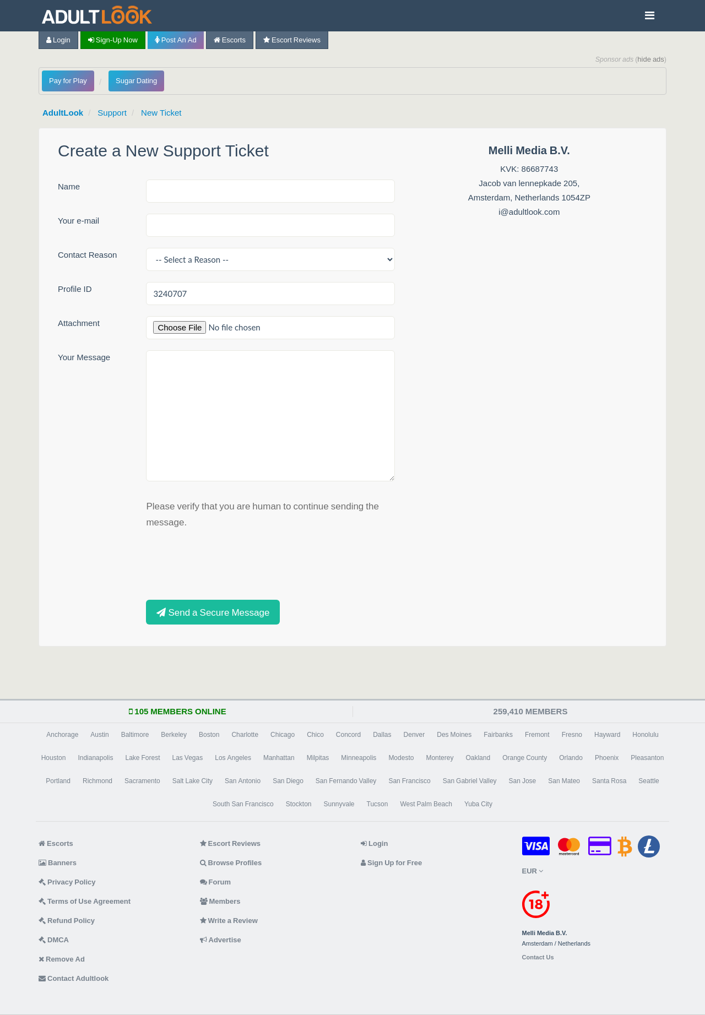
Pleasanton (647, 758)
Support (112, 112)
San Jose (522, 781)
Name (69, 186)
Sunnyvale (338, 804)
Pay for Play (68, 80)
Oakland (477, 758)
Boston (209, 734)
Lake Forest (142, 758)
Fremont (537, 734)
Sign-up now (113, 40)
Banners (58, 862)
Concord (348, 734)
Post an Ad (176, 40)
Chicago (282, 734)
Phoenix (607, 758)
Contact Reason (87, 255)
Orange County (524, 758)
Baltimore (135, 734)
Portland (58, 781)
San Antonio (243, 781)
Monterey (439, 758)
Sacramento (142, 781)
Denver (414, 734)
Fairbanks (498, 734)
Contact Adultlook (74, 978)
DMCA (54, 939)
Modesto (401, 758)
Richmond (97, 781)
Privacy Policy (67, 882)
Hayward (607, 734)
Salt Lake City (192, 781)
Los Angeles (233, 758)
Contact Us (538, 957)
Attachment (79, 323)
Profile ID (75, 289)
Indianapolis (95, 758)
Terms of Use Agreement (85, 901)
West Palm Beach (426, 804)
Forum (215, 882)
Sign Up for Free (391, 862)
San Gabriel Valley (470, 781)
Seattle (648, 781)
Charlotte (244, 734)
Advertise (220, 939)
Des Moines (454, 734)
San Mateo (564, 781)
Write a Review (229, 920)
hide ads (650, 59)
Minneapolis (358, 758)
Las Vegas (187, 758)
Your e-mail (78, 220)
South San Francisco (243, 804)
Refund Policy (67, 920)
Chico (315, 734)
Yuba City (478, 804)
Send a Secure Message (212, 612)
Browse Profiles (231, 862)
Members (220, 901)
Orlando (571, 758)
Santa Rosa (609, 781)
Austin (99, 734)
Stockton (299, 804)
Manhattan (279, 758)
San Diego (288, 781)
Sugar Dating (136, 80)
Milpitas (318, 758)
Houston (53, 758)
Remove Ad (62, 959)
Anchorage (62, 734)
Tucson (377, 804)
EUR (532, 871)
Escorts (230, 40)
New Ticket (161, 112)
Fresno (572, 734)
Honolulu (645, 734)
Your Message (84, 357)
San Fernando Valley (346, 781)
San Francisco (409, 781)
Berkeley (174, 734)
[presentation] (229, 562)
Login (58, 40)
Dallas (382, 734)
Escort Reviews (292, 40)
